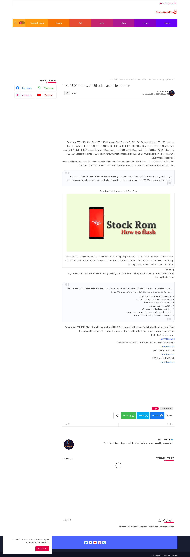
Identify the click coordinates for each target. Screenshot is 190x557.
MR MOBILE (164, 439)
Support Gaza (37, 23)
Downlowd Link (168, 338)
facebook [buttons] (27, 88)
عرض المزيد (67, 458)
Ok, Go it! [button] (42, 549)
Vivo (102, 23)
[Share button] (116, 415)
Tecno (145, 23)
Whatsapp (127, 415)
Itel (80, 23)
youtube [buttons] (48, 95)
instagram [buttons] (27, 95)
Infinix (123, 23)
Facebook (155, 415)
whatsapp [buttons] (48, 88)
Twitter (141, 415)
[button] (22, 22)
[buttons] (86, 542)
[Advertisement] (95, 50)
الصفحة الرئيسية (168, 79)
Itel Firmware (154, 79)
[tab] (166, 23)
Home (167, 23)
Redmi (59, 23)
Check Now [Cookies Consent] (41, 542)
